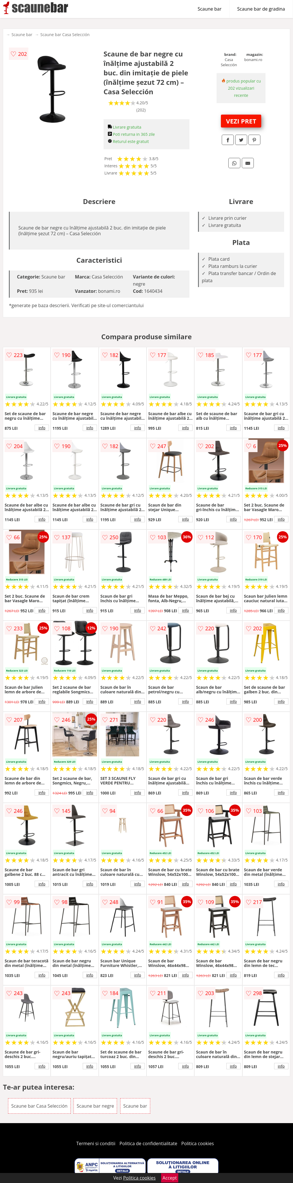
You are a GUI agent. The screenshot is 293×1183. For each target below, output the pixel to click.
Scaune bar (209, 9)
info (41, 427)
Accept (170, 1178)
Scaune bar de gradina (261, 9)
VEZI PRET (241, 121)
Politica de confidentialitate (148, 1143)
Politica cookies (197, 1143)
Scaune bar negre (95, 1106)
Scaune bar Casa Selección (65, 34)
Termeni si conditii (96, 1143)
